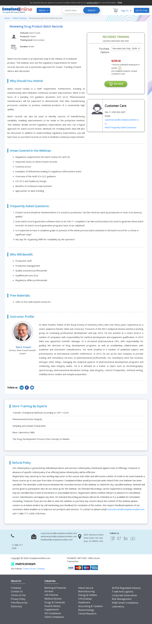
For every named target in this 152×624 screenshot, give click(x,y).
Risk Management (122, 599)
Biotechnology (86, 610)
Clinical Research (87, 613)
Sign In (126, 10)
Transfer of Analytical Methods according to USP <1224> (40, 412)
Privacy (41, 568)
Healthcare (84, 602)
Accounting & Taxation (90, 606)
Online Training (19, 18)
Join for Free (141, 10)
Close (119, 2)
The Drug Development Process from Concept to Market (41, 439)
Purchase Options (104, 50)
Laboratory (118, 606)
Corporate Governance (124, 595)
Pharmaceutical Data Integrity (27, 419)
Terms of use (29, 568)
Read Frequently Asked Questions (120, 127)
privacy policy (92, 2)
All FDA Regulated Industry (126, 588)
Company (16, 587)
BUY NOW (116, 84)
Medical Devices (53, 598)
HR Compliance (52, 613)
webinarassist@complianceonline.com (59, 536)
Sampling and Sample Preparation (29, 425)
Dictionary (16, 606)
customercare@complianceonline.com (125, 509)
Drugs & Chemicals (54, 602)
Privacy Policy (18, 599)
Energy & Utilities (87, 595)
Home (7, 18)
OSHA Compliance (54, 616)
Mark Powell (34, 33)
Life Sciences (51, 594)
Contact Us (17, 591)
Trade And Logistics (122, 591)
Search (91, 10)
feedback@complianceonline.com (57, 539)
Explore (43, 10)
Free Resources (19, 602)
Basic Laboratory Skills (23, 432)
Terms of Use (18, 595)
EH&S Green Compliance (125, 602)
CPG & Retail (85, 598)
